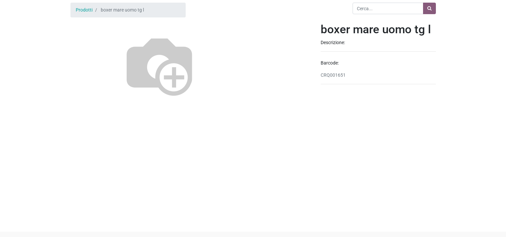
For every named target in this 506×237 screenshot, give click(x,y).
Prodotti (84, 10)
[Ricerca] (429, 8)
